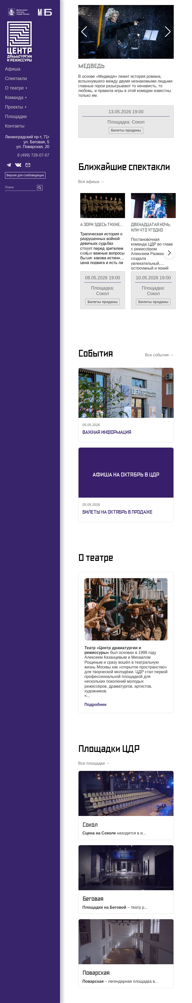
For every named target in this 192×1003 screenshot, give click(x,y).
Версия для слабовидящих (25, 175)
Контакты (14, 126)
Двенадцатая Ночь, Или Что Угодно (151, 227)
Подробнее (95, 704)
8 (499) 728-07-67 (33, 155)
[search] (39, 188)
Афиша (12, 69)
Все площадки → (94, 763)
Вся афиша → (91, 182)
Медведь (91, 66)
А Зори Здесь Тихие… (101, 224)
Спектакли (16, 78)
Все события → (159, 355)
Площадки (16, 116)
